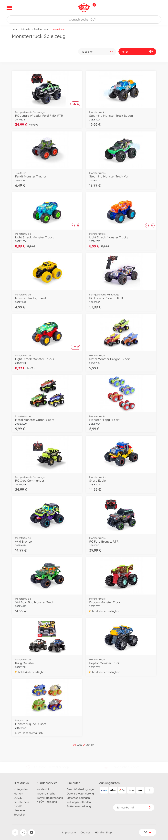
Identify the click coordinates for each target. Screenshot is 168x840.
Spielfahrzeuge (41, 29)
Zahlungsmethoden (79, 802)
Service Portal (133, 807)
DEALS (18, 797)
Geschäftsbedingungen (81, 789)
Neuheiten (20, 810)
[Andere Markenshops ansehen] (94, 5)
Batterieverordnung (79, 806)
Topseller (19, 814)
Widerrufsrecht (46, 793)
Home (14, 29)
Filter (137, 51)
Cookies (85, 832)
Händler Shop (103, 832)
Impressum (69, 832)
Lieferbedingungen (78, 797)
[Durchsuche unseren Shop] (84, 19)
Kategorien (26, 29)
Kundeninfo (44, 789)
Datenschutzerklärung (80, 793)
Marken (18, 793)
